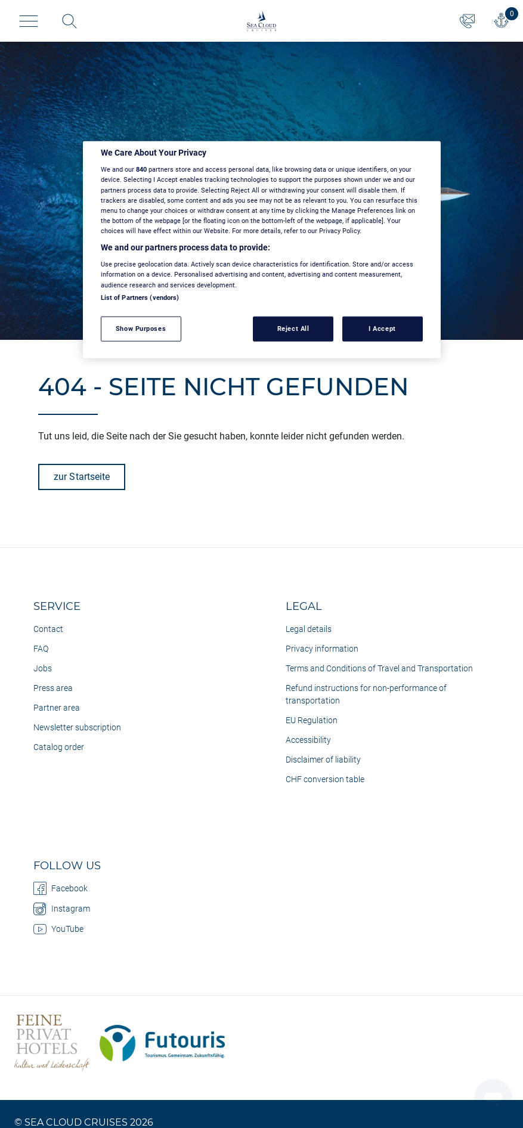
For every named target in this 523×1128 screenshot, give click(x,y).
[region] (262, 249)
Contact (48, 629)
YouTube (58, 928)
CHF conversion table (325, 779)
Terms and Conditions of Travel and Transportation (379, 668)
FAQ (40, 648)
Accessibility (308, 740)
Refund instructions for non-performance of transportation (366, 694)
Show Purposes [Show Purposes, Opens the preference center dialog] (141, 328)
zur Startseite (82, 476)
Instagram (61, 908)
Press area (53, 688)
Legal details (309, 629)
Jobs (42, 668)
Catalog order (58, 747)
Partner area (56, 707)
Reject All (293, 328)
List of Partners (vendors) (140, 297)
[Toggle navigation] (28, 21)
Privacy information (322, 648)
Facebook (60, 888)
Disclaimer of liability (323, 759)
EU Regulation (312, 720)
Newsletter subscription (77, 727)
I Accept (382, 328)
